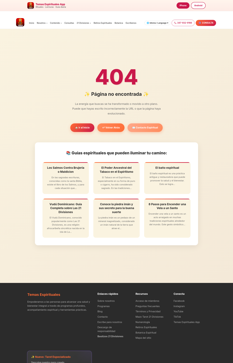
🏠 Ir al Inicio (82, 127)
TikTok (177, 316)
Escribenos (131, 23)
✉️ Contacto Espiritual (145, 127)
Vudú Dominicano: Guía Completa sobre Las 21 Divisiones (65, 208)
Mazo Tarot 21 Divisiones (149, 316)
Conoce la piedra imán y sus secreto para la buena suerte (116, 208)
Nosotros (41, 23)
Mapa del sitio (143, 337)
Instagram (179, 306)
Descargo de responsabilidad (106, 329)
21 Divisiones (83, 23)
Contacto (102, 316)
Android (198, 5)
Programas (103, 306)
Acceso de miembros (147, 300)
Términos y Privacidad (148, 311)
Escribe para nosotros (109, 322)
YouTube (178, 311)
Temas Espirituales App (187, 322)
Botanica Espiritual (146, 332)
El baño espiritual (167, 167)
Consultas (69, 23)
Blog (100, 311)
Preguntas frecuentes (148, 306)
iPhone (183, 5)
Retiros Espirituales (103, 23)
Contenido (55, 23)
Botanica (119, 23)
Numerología (143, 322)
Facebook (179, 300)
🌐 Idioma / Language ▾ (157, 23)
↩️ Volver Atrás (111, 127)
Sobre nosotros (106, 300)
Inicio (31, 23)
